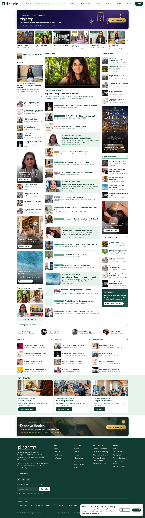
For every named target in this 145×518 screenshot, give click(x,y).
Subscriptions (78, 458)
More (108, 4)
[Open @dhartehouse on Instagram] (23, 296)
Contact (57, 452)
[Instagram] (28, 479)
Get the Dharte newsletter (29, 485)
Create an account (99, 463)
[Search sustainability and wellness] (44, 4)
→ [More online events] (127, 53)
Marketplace (86, 4)
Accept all (137, 510)
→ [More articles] (42, 62)
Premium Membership (100, 452)
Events (99, 4)
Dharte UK (77, 467)
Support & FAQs (118, 452)
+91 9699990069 (44, 505)
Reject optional (125, 510)
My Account (58, 458)
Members (77, 449)
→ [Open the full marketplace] (99, 53)
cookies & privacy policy (91, 513)
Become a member (100, 449)
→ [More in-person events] (127, 156)
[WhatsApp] (18, 479)
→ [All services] (89, 339)
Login (139, 4)
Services (77, 455)
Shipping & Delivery (119, 466)
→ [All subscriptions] (127, 339)
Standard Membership (101, 455)
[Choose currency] (119, 4)
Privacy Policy (117, 455)
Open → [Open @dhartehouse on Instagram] (40, 288)
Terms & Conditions (120, 458)
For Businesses (79, 464)
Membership (24, 473)
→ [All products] (51, 339)
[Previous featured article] (18, 96)
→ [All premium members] (127, 325)
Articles (73, 4)
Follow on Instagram (29, 319)
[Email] (23, 479)
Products (77, 452)
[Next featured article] (41, 96)
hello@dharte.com (25, 505)
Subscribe (44, 489)
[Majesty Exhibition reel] (115, 129)
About (56, 449)
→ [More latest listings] (127, 40)
